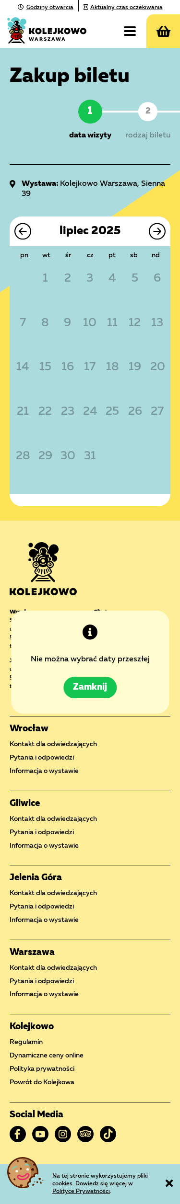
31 (90, 456)
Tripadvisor (85, 1134)
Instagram (63, 1134)
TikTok (108, 1134)
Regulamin (26, 1042)
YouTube (40, 1134)
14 (22, 367)
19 (135, 367)
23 (67, 412)
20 (157, 367)
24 (90, 412)
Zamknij (90, 688)
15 (45, 367)
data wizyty (90, 135)
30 (67, 456)
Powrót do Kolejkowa (42, 1082)
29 (45, 456)
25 (112, 412)
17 (90, 367)
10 (89, 323)
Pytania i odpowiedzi (42, 757)
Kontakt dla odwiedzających (53, 744)
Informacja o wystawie (44, 771)
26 (135, 412)
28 (23, 456)
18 (112, 367)
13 (157, 323)
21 (23, 412)
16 (67, 367)
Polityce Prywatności (81, 1191)
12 (135, 323)
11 (112, 323)
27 (157, 412)
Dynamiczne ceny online (47, 1055)
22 (45, 412)
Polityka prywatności (42, 1069)
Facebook (18, 1134)
